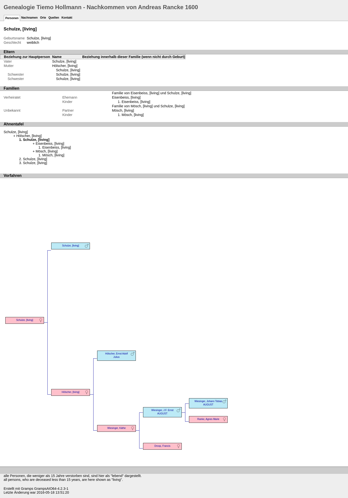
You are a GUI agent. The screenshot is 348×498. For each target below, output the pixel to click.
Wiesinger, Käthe (116, 428)
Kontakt (66, 17)
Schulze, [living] (68, 70)
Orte (43, 17)
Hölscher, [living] (65, 66)
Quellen (53, 17)
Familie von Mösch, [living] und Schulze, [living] (148, 106)
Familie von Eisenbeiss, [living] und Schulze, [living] (151, 93)
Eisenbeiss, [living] (136, 102)
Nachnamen (29, 17)
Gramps (27, 489)
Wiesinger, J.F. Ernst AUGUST (162, 412)
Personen (12, 18)
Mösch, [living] (133, 115)
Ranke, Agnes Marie (208, 419)
